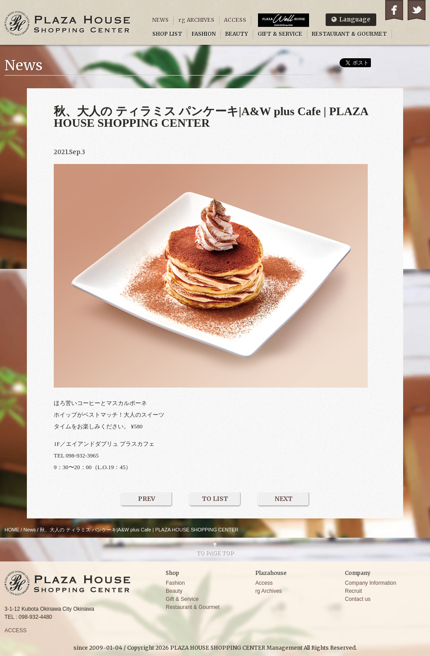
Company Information (370, 583)
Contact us (357, 599)
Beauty (174, 591)
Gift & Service (182, 599)
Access (264, 583)
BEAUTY (236, 33)
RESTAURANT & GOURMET (349, 33)
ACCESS (235, 20)
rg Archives (268, 591)
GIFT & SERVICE (280, 33)
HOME (11, 529)
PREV (146, 499)
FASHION (204, 33)
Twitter (417, 10)
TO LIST (215, 499)
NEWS (160, 20)
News (29, 529)
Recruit (353, 591)
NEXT (283, 499)
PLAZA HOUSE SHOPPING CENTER (67, 23)
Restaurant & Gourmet (192, 607)
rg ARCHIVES (196, 20)
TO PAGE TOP (215, 552)
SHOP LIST (167, 33)
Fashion (175, 583)
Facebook (394, 10)
